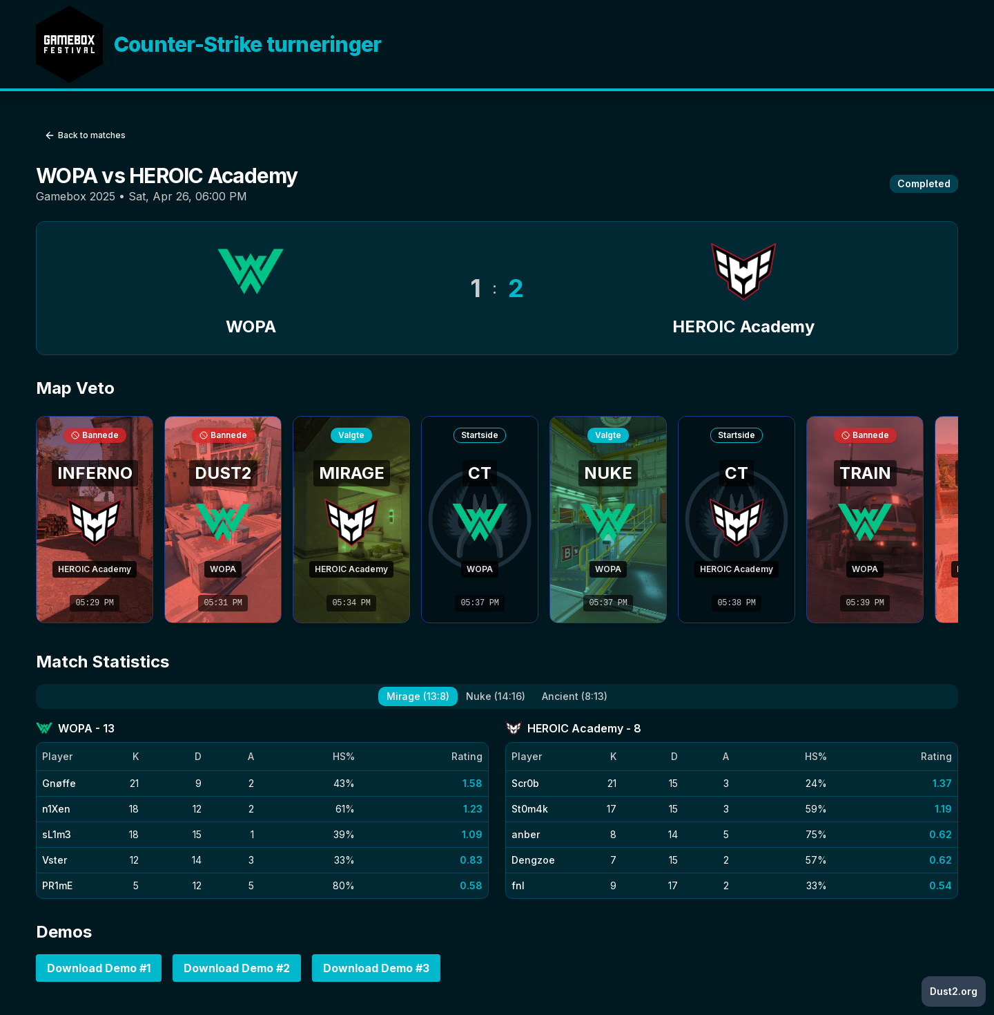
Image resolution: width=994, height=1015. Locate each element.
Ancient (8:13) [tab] (574, 696)
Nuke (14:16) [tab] (495, 696)
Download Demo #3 (376, 968)
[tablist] (497, 696)
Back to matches (85, 135)
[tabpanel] (497, 809)
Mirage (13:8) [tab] (418, 696)
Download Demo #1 (98, 968)
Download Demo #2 (237, 968)
